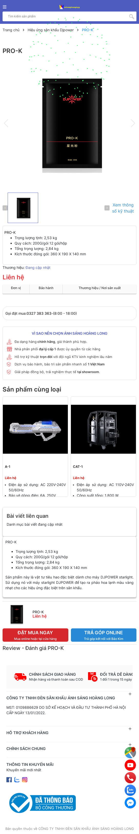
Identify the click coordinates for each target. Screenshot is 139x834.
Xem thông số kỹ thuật (123, 208)
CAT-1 (78, 466)
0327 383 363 (39, 313)
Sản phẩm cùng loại (32, 389)
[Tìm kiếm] (131, 16)
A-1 (7, 466)
